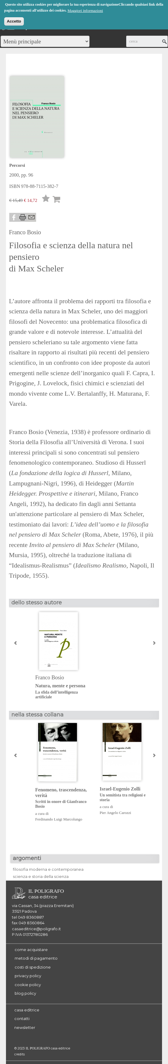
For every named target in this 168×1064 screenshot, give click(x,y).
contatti (22, 1018)
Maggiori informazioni (85, 10)
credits (19, 1054)
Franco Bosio (25, 232)
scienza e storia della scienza (41, 876)
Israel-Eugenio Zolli (127, 794)
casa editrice (26, 1010)
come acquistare (31, 949)
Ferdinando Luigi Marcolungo (58, 819)
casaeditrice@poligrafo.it (36, 928)
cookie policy (28, 984)
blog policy (25, 993)
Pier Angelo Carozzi (115, 812)
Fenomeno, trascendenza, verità (62, 798)
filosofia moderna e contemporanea (48, 869)
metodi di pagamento (36, 958)
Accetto (14, 20)
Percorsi (17, 165)
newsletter (24, 1027)
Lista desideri (45, 200)
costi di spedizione (33, 967)
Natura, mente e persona (62, 691)
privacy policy (28, 975)
